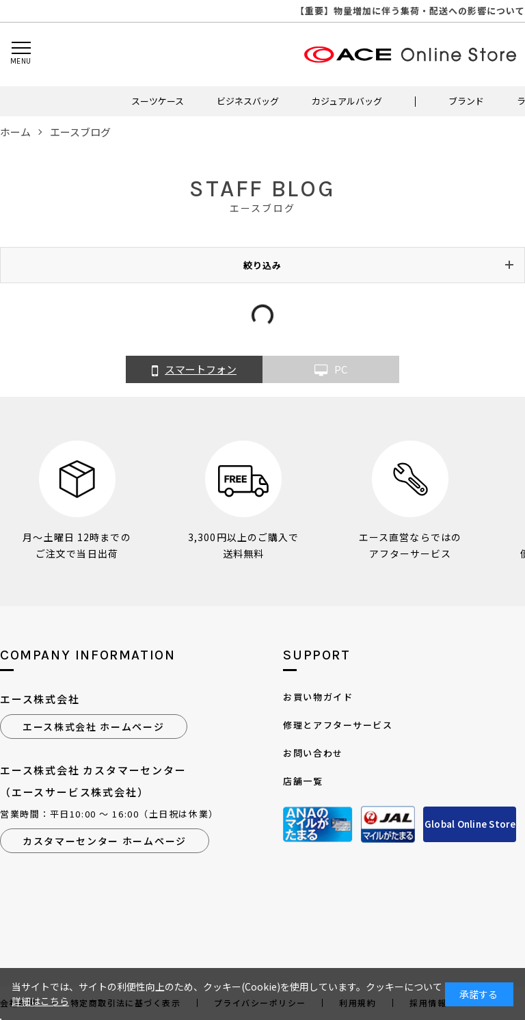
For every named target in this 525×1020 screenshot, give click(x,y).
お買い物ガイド (318, 696)
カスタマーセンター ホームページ (105, 841)
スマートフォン (194, 370)
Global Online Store (470, 824)
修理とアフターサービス (337, 724)
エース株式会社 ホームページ (94, 726)
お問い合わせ (312, 752)
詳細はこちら (40, 1001)
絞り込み (262, 265)
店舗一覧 (303, 780)
